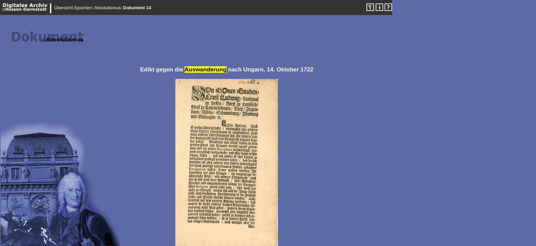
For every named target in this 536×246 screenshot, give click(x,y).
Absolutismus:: (108, 7)
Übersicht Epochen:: (74, 7)
